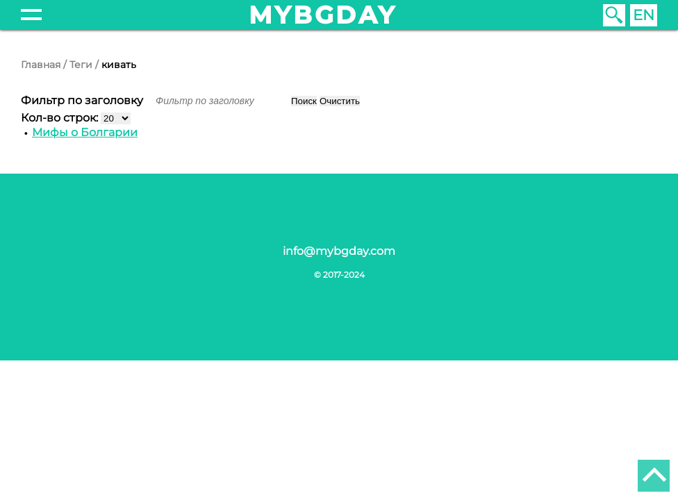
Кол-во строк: (61, 117)
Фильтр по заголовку (83, 100)
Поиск (304, 101)
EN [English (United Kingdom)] (643, 15)
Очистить (340, 101)
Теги (80, 64)
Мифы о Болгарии (85, 132)
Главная (40, 64)
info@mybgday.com (339, 251)
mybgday (323, 15)
